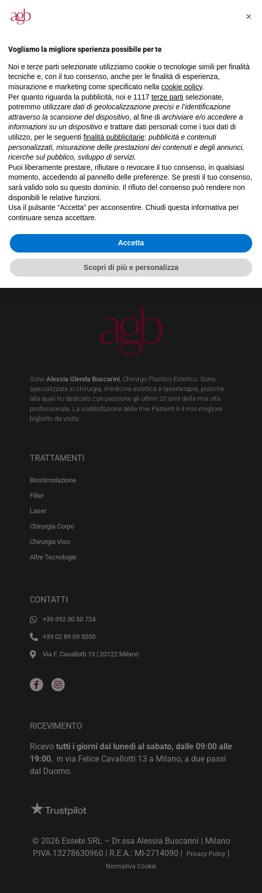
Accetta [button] (131, 243)
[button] (248, 16)
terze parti (167, 97)
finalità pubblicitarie (113, 137)
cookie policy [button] (181, 87)
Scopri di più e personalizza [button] (131, 267)
